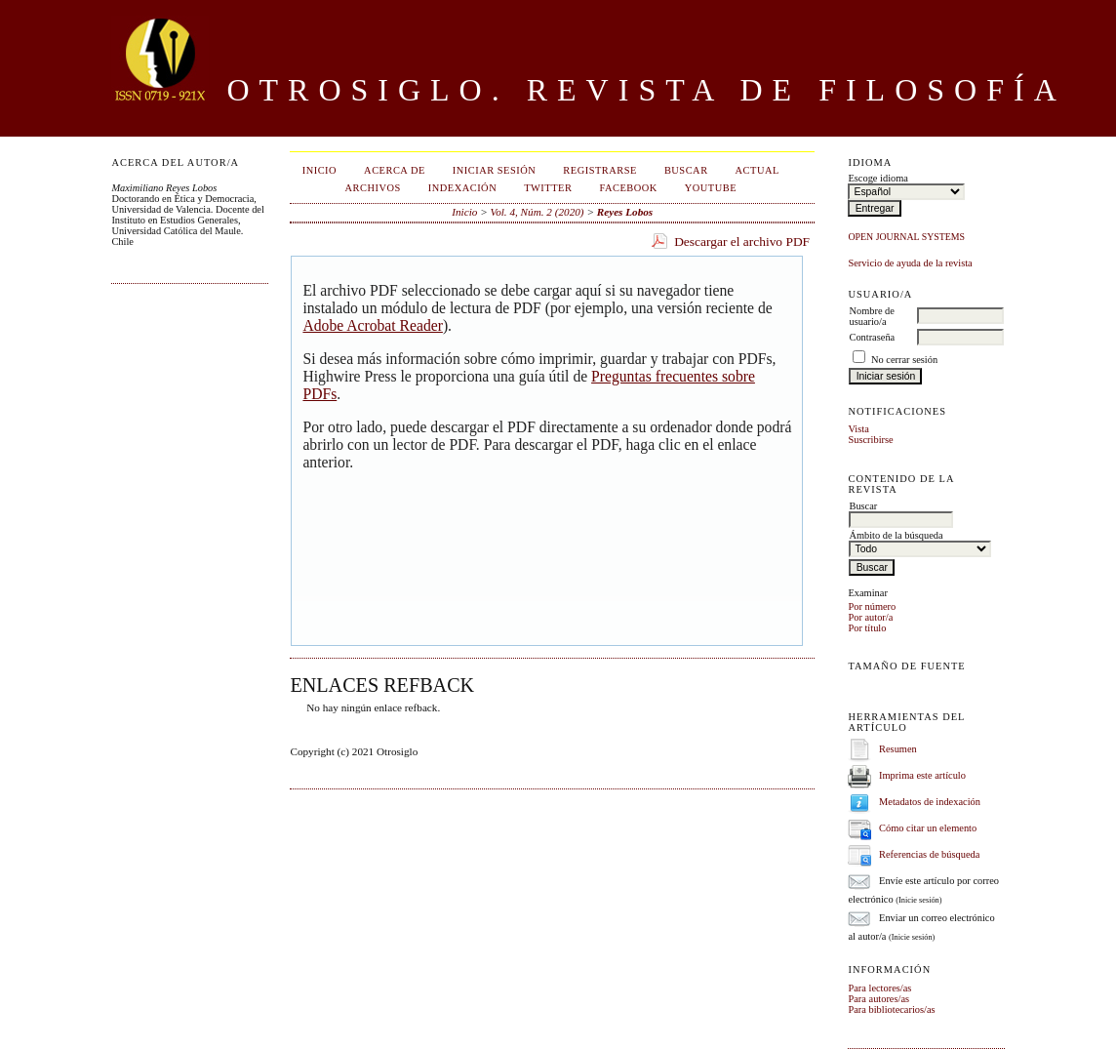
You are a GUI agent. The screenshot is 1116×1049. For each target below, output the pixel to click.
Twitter (548, 187)
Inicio (319, 170)
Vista (858, 429)
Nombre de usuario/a (871, 316)
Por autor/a (870, 617)
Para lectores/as (879, 988)
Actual (757, 170)
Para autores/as (878, 998)
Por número (872, 606)
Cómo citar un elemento (927, 828)
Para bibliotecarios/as (891, 1009)
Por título (867, 628)
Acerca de (394, 170)
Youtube (711, 187)
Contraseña (872, 337)
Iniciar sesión (495, 170)
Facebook (628, 187)
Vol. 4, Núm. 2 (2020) (537, 212)
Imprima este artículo (922, 775)
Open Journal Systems (906, 236)
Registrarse (600, 170)
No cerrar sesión (904, 359)
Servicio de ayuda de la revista (910, 263)
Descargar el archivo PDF (742, 241)
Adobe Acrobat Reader (372, 325)
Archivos (372, 187)
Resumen (898, 749)
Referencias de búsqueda (929, 854)
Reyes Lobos (625, 212)
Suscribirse (870, 439)
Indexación (462, 187)
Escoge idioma (877, 178)
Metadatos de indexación (929, 801)
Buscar (686, 170)
